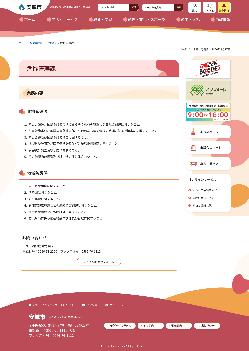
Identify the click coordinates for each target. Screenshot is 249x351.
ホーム (23, 43)
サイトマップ (118, 305)
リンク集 (91, 305)
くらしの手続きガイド (206, 190)
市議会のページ (211, 147)
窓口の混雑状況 (202, 205)
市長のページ (209, 131)
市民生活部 (50, 43)
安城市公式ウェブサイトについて (53, 305)
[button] (194, 7)
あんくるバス (209, 163)
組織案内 (35, 43)
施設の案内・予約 (203, 198)
